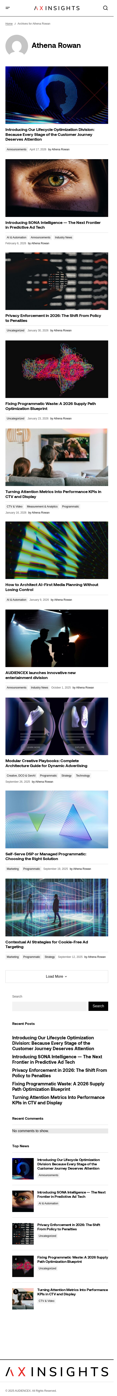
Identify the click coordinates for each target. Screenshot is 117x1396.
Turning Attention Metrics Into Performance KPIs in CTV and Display (58, 1100)
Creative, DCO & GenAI (21, 775)
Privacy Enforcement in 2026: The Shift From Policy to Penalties (59, 1073)
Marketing (13, 868)
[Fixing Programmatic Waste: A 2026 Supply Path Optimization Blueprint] (23, 1266)
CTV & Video (14, 506)
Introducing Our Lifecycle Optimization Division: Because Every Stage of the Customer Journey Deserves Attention (53, 1043)
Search (17, 996)
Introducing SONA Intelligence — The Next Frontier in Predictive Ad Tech (57, 1060)
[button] (7, 8)
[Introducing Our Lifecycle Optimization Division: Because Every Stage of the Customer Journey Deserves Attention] (23, 1169)
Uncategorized (15, 330)
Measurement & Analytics (42, 506)
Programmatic (70, 506)
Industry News (63, 237)
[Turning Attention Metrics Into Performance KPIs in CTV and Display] (23, 1299)
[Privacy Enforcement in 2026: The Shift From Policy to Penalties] (23, 1234)
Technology (83, 775)
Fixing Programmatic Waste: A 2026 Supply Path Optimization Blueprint (58, 1087)
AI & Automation (16, 237)
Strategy (66, 775)
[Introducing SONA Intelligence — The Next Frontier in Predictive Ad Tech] (23, 1201)
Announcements (16, 149)
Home (9, 23)
